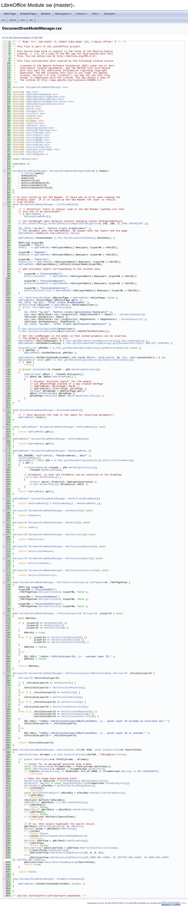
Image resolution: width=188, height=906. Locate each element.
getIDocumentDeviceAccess (80, 348)
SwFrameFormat (42, 766)
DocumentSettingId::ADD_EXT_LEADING (143, 343)
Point (57, 826)
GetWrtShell (82, 809)
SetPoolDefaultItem (61, 223)
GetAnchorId (49, 771)
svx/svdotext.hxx (38, 142)
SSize (93, 395)
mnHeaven (24, 254)
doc (31, 20)
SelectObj (46, 826)
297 (6, 749)
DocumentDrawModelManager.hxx (47, 87)
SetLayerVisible (49, 592)
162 (6, 427)
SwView (28, 828)
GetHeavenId (52, 623)
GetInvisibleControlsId (67, 642)
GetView (68, 828)
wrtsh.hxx (33, 108)
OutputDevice (27, 348)
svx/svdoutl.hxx (37, 135)
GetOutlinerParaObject (106, 792)
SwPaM (79, 749)
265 (6, 673)
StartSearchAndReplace (61, 862)
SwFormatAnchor (43, 769)
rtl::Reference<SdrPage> (34, 297)
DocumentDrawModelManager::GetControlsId (56, 534)
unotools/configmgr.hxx (43, 149)
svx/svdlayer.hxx (38, 132)
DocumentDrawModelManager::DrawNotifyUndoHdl (50, 879)
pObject (45, 783)
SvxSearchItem (112, 749)
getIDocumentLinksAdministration (95, 340)
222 (6, 570)
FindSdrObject (115, 783)
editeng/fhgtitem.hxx (41, 130)
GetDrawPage (62, 376)
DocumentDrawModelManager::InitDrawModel (48, 204)
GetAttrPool (36, 223)
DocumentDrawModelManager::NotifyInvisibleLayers (53, 582)
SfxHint (35, 482)
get (115, 343)
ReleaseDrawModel (35, 216)
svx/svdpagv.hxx (37, 139)
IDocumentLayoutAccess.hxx (45, 104)
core (23, 20)
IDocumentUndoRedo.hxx (42, 94)
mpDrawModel (33, 214)
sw (3, 20)
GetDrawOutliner (93, 781)
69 (6, 204)
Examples (109, 13)
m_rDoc (25, 173)
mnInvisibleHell (35, 276)
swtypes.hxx (35, 111)
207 (6, 534)
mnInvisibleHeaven (36, 283)
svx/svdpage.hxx (37, 137)
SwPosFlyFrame (43, 759)
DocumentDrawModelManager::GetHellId (53, 522)
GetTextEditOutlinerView (97, 848)
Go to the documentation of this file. (22, 37)
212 (6, 546)
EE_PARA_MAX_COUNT (98, 857)
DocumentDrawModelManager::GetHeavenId (55, 510)
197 (6, 510)
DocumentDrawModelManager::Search (43, 749)
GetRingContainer (84, 369)
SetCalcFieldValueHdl (42, 328)
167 (6, 438)
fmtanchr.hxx (35, 125)
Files (96, 13)
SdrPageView (98, 582)
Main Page (10, 13)
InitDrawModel (27, 458)
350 (6, 879)
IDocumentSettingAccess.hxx (45, 96)
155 (6, 410)
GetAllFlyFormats (75, 754)
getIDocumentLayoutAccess (81, 360)
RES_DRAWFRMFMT (147, 771)
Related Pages (28, 13)
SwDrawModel (58, 233)
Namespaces (63, 13)
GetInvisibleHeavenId (65, 637)
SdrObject (30, 783)
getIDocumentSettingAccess (91, 343)
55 (6, 171)
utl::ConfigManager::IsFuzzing (46, 307)
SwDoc (89, 171)
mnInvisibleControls (37, 290)
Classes (81, 13)
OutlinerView (32, 848)
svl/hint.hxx (35, 113)
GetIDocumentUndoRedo (78, 238)
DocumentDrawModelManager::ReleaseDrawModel (50, 410)
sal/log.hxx (35, 151)
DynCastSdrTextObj (69, 785)
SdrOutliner (29, 159)
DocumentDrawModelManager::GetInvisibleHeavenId (61, 546)
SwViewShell (26, 360)
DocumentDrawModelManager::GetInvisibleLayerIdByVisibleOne (69, 673)
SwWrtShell (31, 809)
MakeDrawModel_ (87, 503)
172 (6, 450)
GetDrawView (76, 840)
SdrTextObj (31, 785)
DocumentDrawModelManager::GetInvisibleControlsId (62, 570)
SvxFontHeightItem (88, 223)
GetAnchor (94, 769)
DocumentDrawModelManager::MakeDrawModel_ (59, 450)
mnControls (25, 261)
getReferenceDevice (114, 348)
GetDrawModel (37, 503)
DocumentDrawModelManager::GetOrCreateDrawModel (64, 498)
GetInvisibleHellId (64, 639)
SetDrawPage (48, 393)
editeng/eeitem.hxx (40, 128)
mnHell (22, 247)
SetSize (51, 395)
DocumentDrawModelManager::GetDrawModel (67, 427)
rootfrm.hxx (35, 123)
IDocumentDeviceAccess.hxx (45, 99)
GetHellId (50, 625)
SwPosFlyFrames (28, 754)
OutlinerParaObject (45, 792)
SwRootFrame (32, 374)
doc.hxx (32, 92)
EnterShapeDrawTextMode (57, 836)
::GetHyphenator (129, 319)
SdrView (29, 840)
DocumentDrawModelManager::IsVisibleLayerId (50, 613)
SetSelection (60, 852)
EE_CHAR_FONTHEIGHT (130, 223)
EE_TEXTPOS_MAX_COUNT (127, 857)
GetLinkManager (132, 340)
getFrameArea (77, 395)
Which (125, 771)
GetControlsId (53, 627)
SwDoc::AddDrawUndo (101, 357)
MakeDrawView (50, 470)
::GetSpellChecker (129, 314)
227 (6, 582)
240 (6, 613)
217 (6, 558)
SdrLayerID (20, 510)
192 (6, 498)
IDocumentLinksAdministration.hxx (50, 101)
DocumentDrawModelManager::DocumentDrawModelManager (48, 171)
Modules (46, 13)
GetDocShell (48, 477)
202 (6, 522)
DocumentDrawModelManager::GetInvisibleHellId (59, 558)
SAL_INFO (24, 228)
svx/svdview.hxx (37, 144)
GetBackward (56, 850)
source (12, 20)
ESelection (77, 852)
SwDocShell (31, 802)
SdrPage (35, 391)
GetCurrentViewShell (116, 360)
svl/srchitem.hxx (38, 147)
